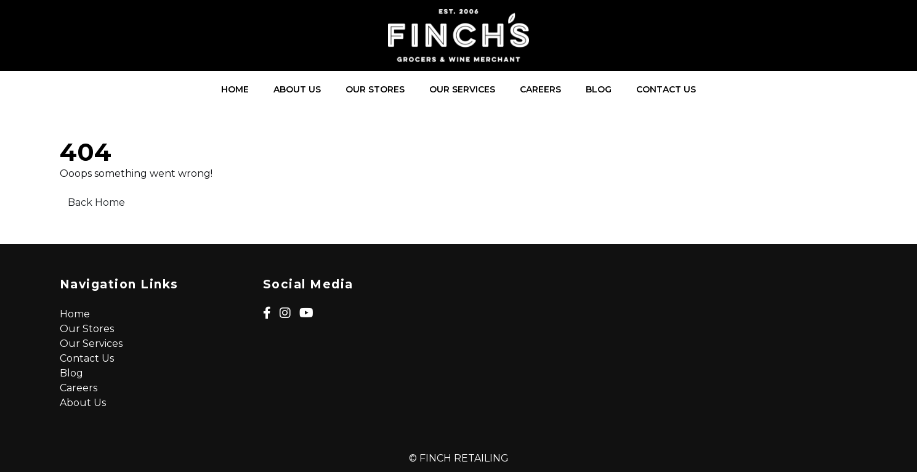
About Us (297, 89)
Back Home (96, 202)
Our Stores (375, 89)
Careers (540, 89)
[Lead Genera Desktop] (458, 35)
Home (235, 89)
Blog (599, 89)
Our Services (462, 89)
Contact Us (666, 89)
